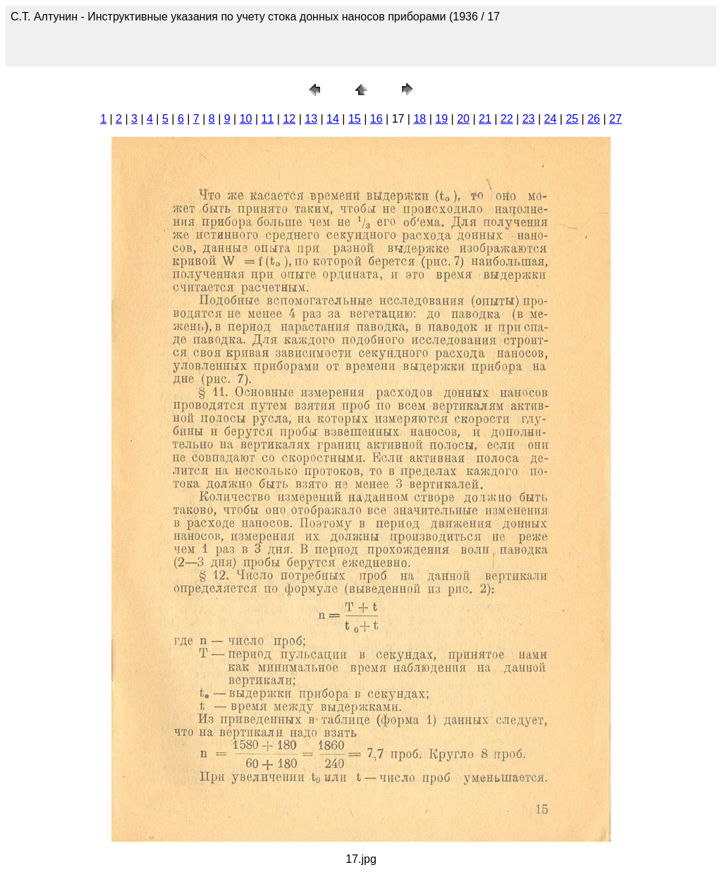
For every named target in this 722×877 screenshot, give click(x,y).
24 (550, 119)
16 (376, 119)
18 (419, 119)
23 (528, 119)
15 (354, 119)
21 (485, 119)
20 (463, 119)
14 (332, 119)
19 (441, 119)
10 (246, 119)
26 (593, 119)
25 (571, 119)
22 (507, 119)
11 (268, 119)
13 (311, 119)
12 (289, 119)
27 (615, 119)
